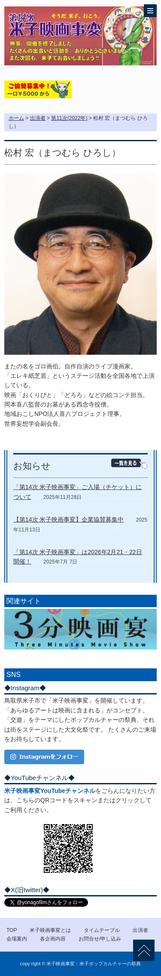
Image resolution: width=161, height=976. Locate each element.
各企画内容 (53, 939)
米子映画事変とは (50, 930)
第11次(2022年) (69, 118)
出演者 (38, 118)
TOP (11, 930)
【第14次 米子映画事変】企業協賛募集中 (68, 519)
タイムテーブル (102, 930)
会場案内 (16, 939)
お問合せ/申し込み (100, 939)
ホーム (16, 118)
